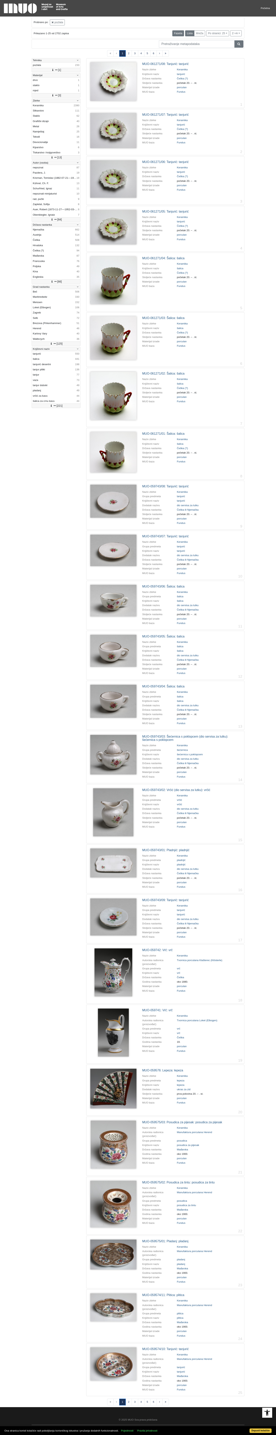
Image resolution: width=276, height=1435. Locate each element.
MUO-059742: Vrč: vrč (157, 950)
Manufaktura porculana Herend (194, 1132)
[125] (56, 343)
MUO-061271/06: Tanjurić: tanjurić (165, 162)
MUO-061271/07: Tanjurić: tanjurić (165, 114)
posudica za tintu (186, 1205)
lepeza (180, 1080)
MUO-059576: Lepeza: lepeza (162, 1070)
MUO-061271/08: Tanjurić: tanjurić (165, 64)
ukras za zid (184, 1089)
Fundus (181, 91)
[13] (56, 157)
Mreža (199, 33)
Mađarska (182, 1149)
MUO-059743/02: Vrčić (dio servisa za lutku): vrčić (176, 790)
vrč (178, 968)
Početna (265, 8)
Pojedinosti (127, 1430)
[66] (56, 281)
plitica (180, 1313)
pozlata (57, 22)
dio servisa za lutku (188, 505)
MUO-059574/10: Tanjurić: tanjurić (165, 1349)
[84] (56, 219)
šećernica (182, 750)
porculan (182, 87)
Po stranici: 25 (216, 33)
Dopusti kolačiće (260, 1430)
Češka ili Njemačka (188, 509)
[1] (56, 69)
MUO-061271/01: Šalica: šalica (163, 433)
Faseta (178, 33)
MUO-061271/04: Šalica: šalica (163, 258)
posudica (182, 1140)
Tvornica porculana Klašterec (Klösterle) (199, 960)
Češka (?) (182, 78)
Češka (180, 977)
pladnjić (181, 860)
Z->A (235, 33)
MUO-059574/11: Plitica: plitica (163, 1295)
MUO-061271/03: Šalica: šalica (163, 318)
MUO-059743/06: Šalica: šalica (163, 586)
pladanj (181, 1259)
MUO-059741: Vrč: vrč (157, 1010)
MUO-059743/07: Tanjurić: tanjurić (165, 536)
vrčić (179, 800)
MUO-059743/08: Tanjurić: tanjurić (165, 486)
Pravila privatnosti (147, 1430)
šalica (180, 268)
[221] (56, 405)
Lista (190, 33)
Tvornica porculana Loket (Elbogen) (197, 1020)
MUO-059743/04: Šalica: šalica (163, 686)
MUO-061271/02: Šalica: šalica (163, 373)
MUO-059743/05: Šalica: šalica (163, 636)
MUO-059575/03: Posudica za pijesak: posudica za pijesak (182, 1122)
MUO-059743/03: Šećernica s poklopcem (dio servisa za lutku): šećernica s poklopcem (185, 738)
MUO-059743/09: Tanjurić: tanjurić (165, 900)
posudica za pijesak (188, 1145)
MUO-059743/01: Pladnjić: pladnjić (165, 850)
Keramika (182, 69)
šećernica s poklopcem (190, 754)
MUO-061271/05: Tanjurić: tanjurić (165, 211)
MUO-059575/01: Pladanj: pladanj (165, 1241)
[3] (56, 95)
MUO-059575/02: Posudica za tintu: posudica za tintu (178, 1182)
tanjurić (181, 74)
